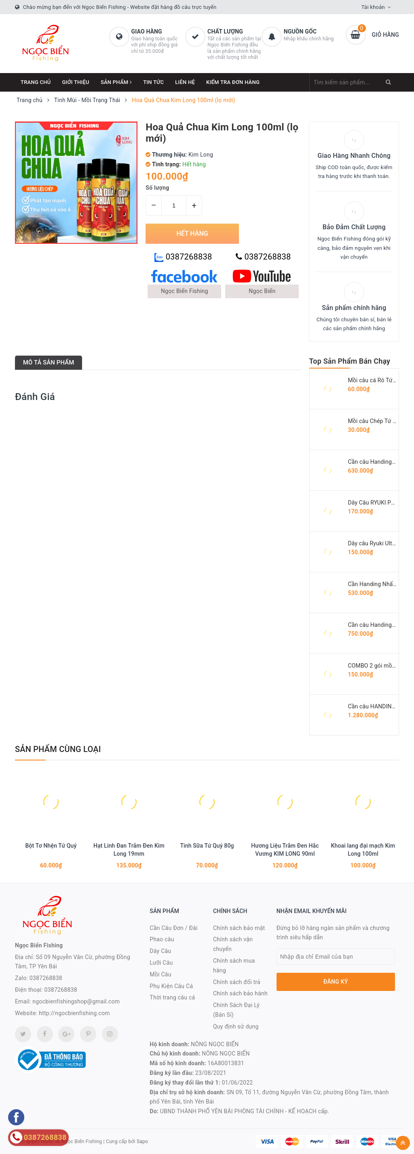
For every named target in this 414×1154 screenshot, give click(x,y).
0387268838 (183, 257)
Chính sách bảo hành (240, 993)
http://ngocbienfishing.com (74, 1013)
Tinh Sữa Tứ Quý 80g (207, 845)
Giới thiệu (75, 82)
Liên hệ (185, 82)
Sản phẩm (116, 82)
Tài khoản (373, 7)
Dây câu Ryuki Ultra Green (381, 543)
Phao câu (162, 939)
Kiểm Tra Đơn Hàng (233, 82)
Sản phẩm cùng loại (58, 749)
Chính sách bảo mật (239, 928)
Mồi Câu (160, 974)
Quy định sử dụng (236, 1026)
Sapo (142, 1141)
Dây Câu (160, 951)
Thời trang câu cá (172, 997)
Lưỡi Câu (161, 962)
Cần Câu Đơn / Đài (173, 928)
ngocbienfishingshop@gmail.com (76, 1001)
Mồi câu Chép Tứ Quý (375, 421)
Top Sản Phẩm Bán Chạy (350, 361)
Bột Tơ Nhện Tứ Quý (50, 845)
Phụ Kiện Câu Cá (171, 986)
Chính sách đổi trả (236, 982)
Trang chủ (36, 82)
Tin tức (153, 82)
